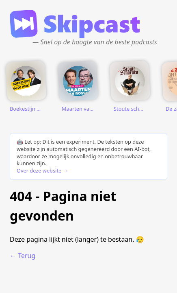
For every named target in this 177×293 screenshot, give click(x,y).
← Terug (22, 255)
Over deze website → (42, 170)
